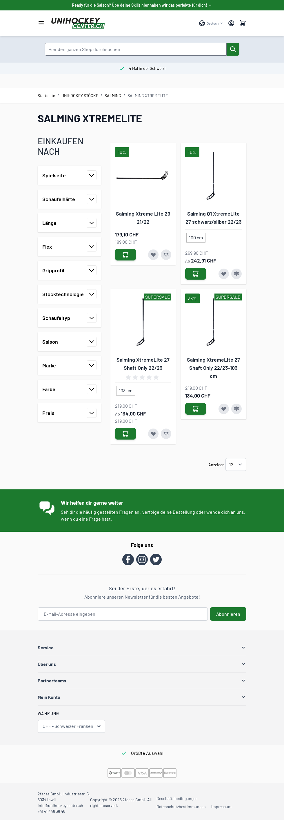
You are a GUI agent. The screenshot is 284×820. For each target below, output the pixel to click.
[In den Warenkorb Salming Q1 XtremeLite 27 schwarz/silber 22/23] (195, 274)
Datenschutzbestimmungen (181, 806)
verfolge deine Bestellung (168, 512)
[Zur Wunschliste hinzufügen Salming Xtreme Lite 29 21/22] (153, 254)
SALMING (113, 95)
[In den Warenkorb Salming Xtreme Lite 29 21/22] (125, 254)
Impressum (221, 806)
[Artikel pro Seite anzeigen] (235, 464)
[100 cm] (196, 236)
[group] (143, 377)
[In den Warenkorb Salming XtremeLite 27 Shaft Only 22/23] (125, 434)
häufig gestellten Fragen (108, 512)
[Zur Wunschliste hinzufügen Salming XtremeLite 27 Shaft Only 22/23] (153, 434)
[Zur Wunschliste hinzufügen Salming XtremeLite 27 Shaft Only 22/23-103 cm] (224, 409)
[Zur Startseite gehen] (122, 23)
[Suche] (233, 49)
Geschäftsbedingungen (177, 798)
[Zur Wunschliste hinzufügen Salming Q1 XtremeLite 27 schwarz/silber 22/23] (224, 274)
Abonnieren (228, 614)
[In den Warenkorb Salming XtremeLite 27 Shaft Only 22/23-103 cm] (195, 409)
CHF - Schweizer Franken (72, 726)
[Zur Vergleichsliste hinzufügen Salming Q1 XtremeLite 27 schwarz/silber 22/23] (236, 274)
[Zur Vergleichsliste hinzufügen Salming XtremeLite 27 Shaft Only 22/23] (166, 434)
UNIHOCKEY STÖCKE (79, 95)
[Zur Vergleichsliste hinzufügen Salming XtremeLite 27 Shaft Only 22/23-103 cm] (236, 409)
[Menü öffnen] (41, 23)
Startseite (46, 95)
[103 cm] (125, 389)
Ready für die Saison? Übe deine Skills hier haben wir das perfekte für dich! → (142, 5)
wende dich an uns (225, 512)
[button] (142, 647)
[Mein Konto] (231, 23)
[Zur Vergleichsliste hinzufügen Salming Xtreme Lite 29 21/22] (166, 254)
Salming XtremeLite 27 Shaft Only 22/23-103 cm (213, 367)
